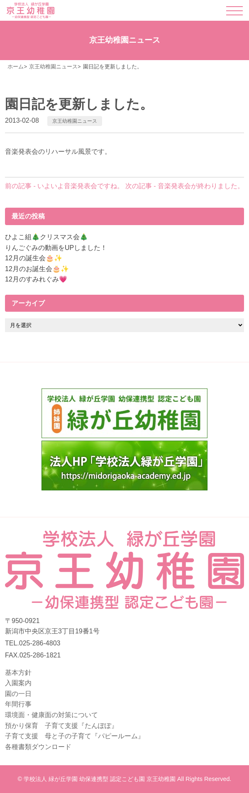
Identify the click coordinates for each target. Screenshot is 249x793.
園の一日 (18, 693)
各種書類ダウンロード (38, 746)
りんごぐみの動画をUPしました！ (56, 247)
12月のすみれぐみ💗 (36, 279)
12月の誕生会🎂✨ (33, 258)
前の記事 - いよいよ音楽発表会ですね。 (64, 185)
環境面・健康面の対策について (51, 714)
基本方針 (18, 672)
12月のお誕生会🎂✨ (37, 268)
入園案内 (18, 682)
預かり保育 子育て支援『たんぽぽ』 (61, 725)
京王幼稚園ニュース (74, 121)
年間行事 (18, 704)
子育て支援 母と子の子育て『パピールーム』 (74, 736)
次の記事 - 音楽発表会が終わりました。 (184, 185)
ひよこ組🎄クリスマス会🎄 (46, 236)
